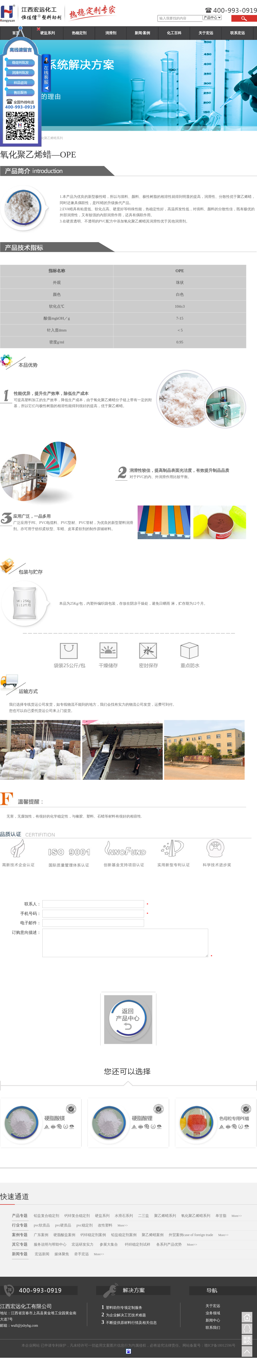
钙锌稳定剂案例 (93, 1235)
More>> (237, 1216)
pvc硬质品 (63, 1225)
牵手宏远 (81, 1254)
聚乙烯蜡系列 (165, 1216)
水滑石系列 (124, 1216)
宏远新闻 (42, 1254)
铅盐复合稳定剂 (46, 1216)
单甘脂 (220, 1216)
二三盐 (143, 1216)
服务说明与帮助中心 (50, 1244)
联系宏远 (237, 33)
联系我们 (213, 1328)
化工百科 (174, 33)
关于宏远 (206, 33)
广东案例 (41, 1235)
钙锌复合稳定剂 (77, 1216)
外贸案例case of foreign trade (191, 1235)
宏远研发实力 (82, 1244)
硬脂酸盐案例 (64, 1235)
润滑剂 (110, 33)
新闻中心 (213, 1320)
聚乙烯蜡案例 (153, 1235)
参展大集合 (109, 1244)
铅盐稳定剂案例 (124, 1235)
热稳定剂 (79, 33)
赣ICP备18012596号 (219, 1345)
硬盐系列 (102, 1216)
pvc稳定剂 (84, 1225)
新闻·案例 (142, 33)
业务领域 (213, 1313)
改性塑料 (105, 1225)
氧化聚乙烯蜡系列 (195, 1216)
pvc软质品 (42, 1225)
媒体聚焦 (62, 1254)
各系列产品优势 (169, 1244)
